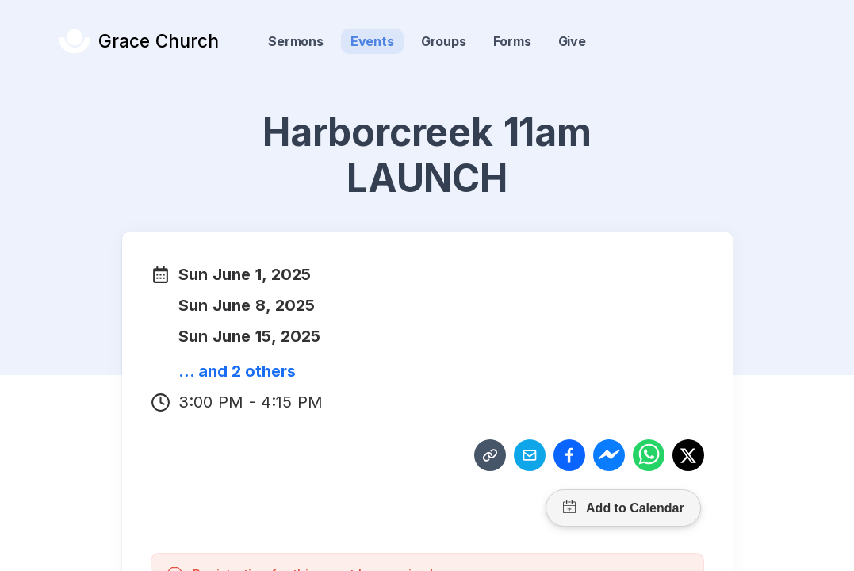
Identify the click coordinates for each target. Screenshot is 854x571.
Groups (443, 41)
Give (572, 41)
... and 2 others (237, 371)
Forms (512, 41)
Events (372, 41)
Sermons (296, 41)
